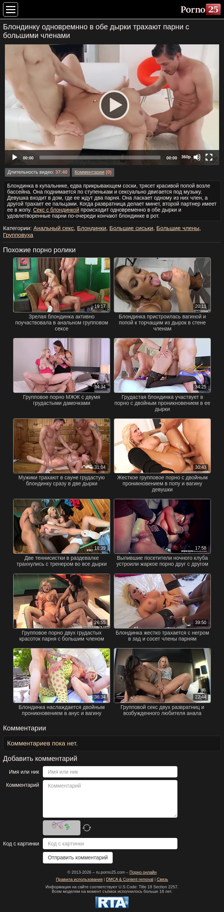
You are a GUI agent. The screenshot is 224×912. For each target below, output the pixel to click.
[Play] (112, 105)
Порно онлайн (142, 872)
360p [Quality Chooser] (186, 157)
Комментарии (89, 172)
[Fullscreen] (209, 157)
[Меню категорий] (10, 9)
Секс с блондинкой (56, 210)
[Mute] (197, 157)
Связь (162, 879)
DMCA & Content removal (129, 879)
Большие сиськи (131, 228)
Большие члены (177, 228)
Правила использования (79, 879)
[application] (112, 104)
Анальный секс (53, 228)
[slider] (99, 157)
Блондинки (91, 228)
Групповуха (18, 235)
